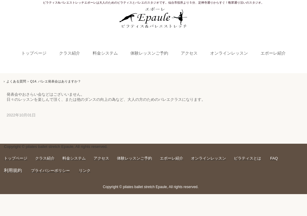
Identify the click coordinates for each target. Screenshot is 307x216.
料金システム (105, 53)
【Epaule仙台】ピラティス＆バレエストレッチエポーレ (153, 19)
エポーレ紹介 (273, 53)
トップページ (33, 53)
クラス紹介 (69, 53)
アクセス (189, 53)
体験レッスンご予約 (149, 53)
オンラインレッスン (229, 53)
